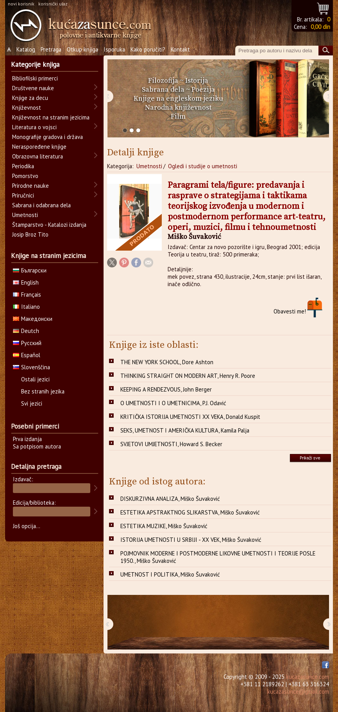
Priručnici (23, 195)
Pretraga (51, 49)
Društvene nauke (33, 88)
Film (178, 116)
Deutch (26, 331)
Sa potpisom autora (37, 446)
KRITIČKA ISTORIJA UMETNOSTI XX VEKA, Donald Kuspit (190, 416)
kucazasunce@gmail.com (298, 691)
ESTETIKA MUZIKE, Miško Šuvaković (163, 526)
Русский (27, 343)
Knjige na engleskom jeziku (178, 98)
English (26, 282)
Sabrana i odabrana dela (41, 205)
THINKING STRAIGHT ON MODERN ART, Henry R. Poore (187, 375)
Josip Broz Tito (30, 234)
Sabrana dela (163, 89)
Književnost (26, 107)
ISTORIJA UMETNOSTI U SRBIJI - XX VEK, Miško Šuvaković (190, 539)
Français (27, 294)
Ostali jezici (35, 379)
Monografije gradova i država (47, 137)
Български (29, 270)
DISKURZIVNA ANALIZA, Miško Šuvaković (170, 498)
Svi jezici (31, 403)
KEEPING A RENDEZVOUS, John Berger (166, 389)
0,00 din (320, 26)
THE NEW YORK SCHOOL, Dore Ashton (166, 362)
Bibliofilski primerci (35, 78)
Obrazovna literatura (37, 156)
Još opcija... (26, 526)
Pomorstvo (25, 176)
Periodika (23, 166)
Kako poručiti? (148, 49)
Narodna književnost (178, 107)
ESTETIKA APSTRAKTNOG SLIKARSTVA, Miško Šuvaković (190, 512)
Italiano (26, 306)
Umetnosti (149, 166)
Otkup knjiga (82, 49)
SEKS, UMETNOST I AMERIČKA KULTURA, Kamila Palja (184, 430)
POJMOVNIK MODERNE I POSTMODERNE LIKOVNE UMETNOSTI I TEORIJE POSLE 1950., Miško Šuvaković (217, 557)
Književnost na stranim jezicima (50, 117)
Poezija (203, 89)
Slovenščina (31, 367)
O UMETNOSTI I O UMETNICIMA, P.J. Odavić (173, 403)
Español (26, 355)
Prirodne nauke (30, 185)
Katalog (25, 49)
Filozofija (163, 80)
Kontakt (180, 49)
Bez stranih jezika (42, 391)
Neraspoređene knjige (39, 146)
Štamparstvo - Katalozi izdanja (49, 224)
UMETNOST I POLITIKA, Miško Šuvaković (170, 574)
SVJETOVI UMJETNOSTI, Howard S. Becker (171, 444)
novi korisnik (21, 4)
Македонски (32, 318)
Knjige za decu (30, 97)
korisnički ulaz (53, 4)
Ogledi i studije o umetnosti (202, 166)
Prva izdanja (27, 439)
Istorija (196, 80)
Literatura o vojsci (34, 127)
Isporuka (114, 49)
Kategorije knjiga (35, 64)
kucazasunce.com (307, 676)
